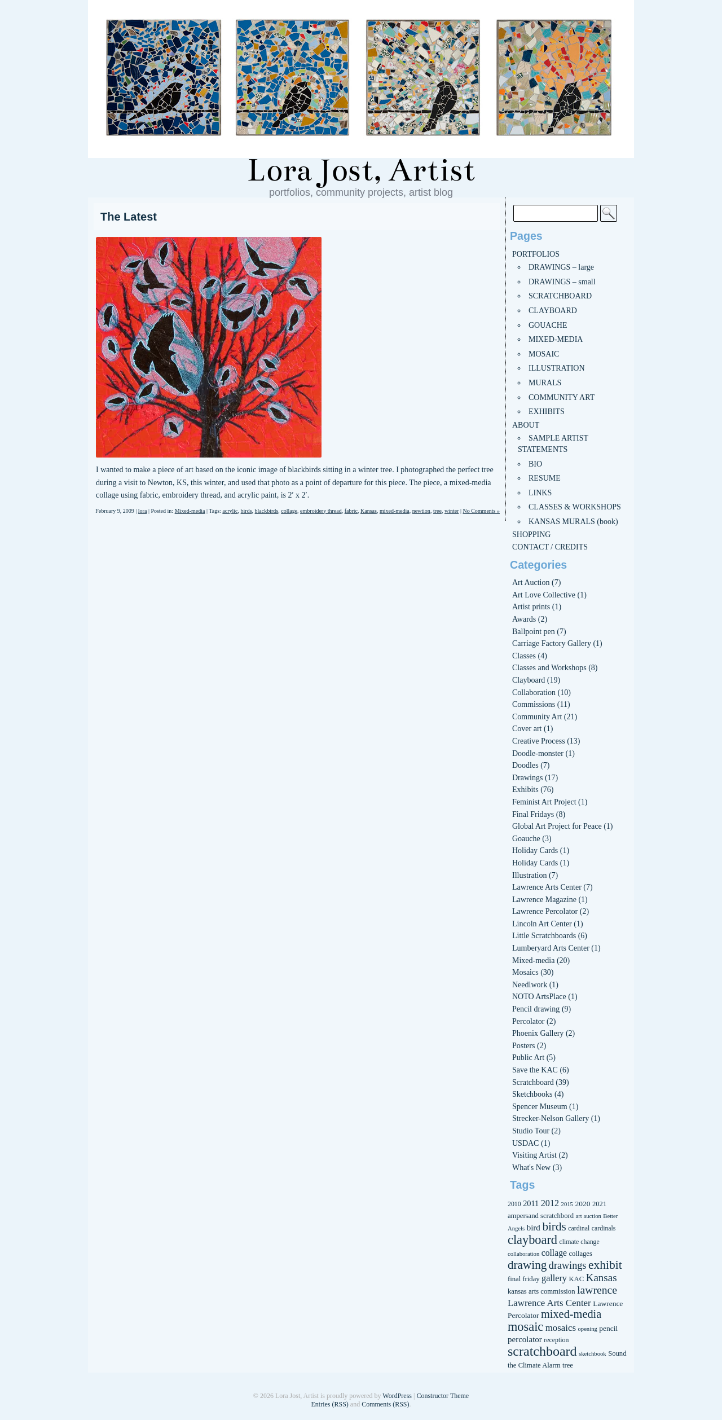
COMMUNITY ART (562, 397)
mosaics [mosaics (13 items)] (560, 1327)
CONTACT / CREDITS (550, 547)
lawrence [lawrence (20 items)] (597, 1289)
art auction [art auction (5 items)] (588, 1216)
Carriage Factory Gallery (551, 643)
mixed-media (395, 511)
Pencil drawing (536, 1009)
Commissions (533, 704)
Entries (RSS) (329, 1404)
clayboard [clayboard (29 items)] (532, 1240)
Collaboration (534, 692)
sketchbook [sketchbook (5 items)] (592, 1354)
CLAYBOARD (553, 310)
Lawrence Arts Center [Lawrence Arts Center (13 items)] (549, 1303)
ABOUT (525, 425)
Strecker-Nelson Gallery (550, 1118)
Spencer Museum (539, 1106)
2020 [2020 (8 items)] (582, 1203)
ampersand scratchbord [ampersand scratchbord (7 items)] (541, 1216)
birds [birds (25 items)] (554, 1226)
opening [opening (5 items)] (587, 1329)
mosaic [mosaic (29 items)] (525, 1327)
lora (142, 511)
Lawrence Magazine (544, 899)
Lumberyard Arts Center (550, 948)
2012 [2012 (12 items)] (550, 1203)
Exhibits (525, 789)
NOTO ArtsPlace (539, 996)
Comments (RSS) (385, 1404)
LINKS (540, 493)
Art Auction (531, 582)
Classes (524, 656)
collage (289, 511)
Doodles (525, 765)
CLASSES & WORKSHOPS (575, 507)
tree (437, 511)
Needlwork (529, 985)
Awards (524, 619)
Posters (523, 1045)
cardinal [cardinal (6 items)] (578, 1228)
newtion (421, 511)
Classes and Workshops (549, 667)
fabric (351, 511)
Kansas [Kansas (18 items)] (601, 1277)
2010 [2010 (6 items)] (514, 1204)
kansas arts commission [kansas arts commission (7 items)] (541, 1291)
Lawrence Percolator (545, 911)
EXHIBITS (547, 411)
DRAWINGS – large (561, 267)
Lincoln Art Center (542, 924)
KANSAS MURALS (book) (573, 521)
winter (451, 511)
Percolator (528, 1021)
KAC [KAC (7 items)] (576, 1279)
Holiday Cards (535, 850)
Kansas (368, 511)
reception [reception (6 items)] (556, 1340)
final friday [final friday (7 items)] (524, 1279)
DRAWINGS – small (562, 282)
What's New (531, 1167)
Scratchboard (533, 1082)
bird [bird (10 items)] (533, 1227)
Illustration (529, 875)
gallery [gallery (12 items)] (554, 1278)
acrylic (229, 511)
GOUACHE (548, 325)
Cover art (527, 728)
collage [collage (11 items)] (554, 1253)
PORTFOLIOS (536, 254)
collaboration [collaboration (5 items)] (523, 1254)
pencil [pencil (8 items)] (608, 1328)
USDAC (525, 1143)
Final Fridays (533, 814)
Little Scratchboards (544, 935)
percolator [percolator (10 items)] (525, 1339)
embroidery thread (321, 511)
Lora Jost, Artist (360, 170)
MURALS (545, 383)
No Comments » (481, 511)
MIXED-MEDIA (556, 339)
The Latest (128, 216)
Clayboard (528, 680)
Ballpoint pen (533, 631)
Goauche (526, 838)
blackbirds (267, 511)
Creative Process (538, 741)
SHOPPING (531, 534)
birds (246, 511)
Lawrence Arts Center (547, 887)
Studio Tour (530, 1131)
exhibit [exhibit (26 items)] (605, 1265)
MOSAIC (544, 354)
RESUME (545, 478)
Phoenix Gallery (537, 1033)
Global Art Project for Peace (557, 826)
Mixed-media (190, 511)
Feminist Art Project (544, 802)
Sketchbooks (532, 1094)
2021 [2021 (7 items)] (599, 1204)
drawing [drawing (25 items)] (527, 1265)
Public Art (528, 1057)
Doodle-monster (537, 753)
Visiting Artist (534, 1155)
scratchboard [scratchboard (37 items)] (542, 1351)
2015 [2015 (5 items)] (567, 1204)
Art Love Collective (543, 595)
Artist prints (531, 607)
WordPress (397, 1396)
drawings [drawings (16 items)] (568, 1265)
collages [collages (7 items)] (580, 1254)
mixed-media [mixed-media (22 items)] (571, 1314)
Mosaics (525, 972)
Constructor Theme (442, 1396)
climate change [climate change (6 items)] (580, 1242)
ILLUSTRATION (557, 368)
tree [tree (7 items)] (567, 1365)
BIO (535, 464)
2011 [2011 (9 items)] (531, 1203)
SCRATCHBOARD (560, 296)
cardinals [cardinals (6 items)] (604, 1228)
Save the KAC (535, 1070)
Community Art (537, 717)
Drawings (527, 777)
